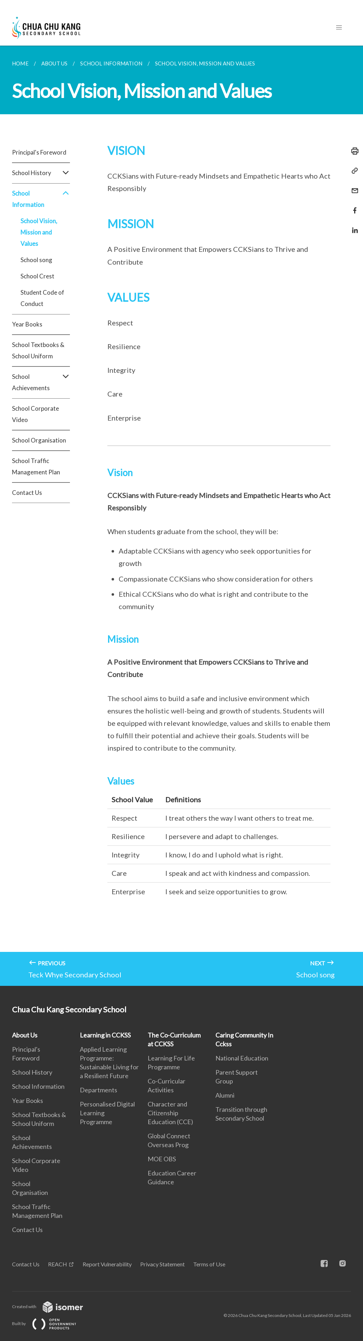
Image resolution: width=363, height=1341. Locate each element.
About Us (24, 1035)
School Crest (37, 276)
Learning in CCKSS (105, 1035)
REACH (57, 1264)
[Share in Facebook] (352, 206)
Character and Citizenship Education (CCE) (170, 1113)
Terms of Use (209, 1264)
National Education (241, 1058)
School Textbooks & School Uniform (38, 350)
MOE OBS (162, 1159)
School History (41, 173)
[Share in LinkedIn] (352, 225)
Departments (98, 1090)
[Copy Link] (352, 170)
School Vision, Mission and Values (38, 232)
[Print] (352, 151)
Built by (50, 1323)
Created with (53, 1306)
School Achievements (41, 382)
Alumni (224, 1095)
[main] (181, 516)
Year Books (27, 324)
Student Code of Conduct (42, 298)
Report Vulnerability (107, 1264)
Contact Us (27, 492)
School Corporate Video (35, 414)
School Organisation (39, 440)
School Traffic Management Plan (36, 466)
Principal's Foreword (39, 152)
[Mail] (352, 186)
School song (36, 260)
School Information (41, 199)
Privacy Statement (162, 1264)
